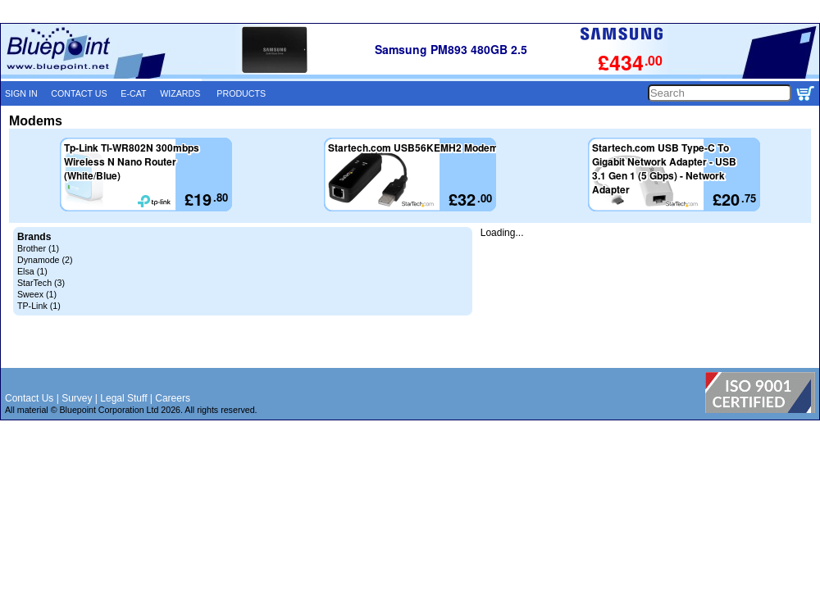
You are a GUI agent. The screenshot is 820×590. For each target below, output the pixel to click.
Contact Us (29, 398)
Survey (76, 398)
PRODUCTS (241, 93)
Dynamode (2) (45, 260)
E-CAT (133, 93)
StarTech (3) (41, 283)
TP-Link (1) (39, 306)
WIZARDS (180, 93)
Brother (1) (38, 248)
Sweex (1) (37, 294)
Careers (172, 398)
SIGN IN (21, 93)
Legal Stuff (123, 398)
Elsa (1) (32, 271)
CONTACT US (79, 93)
